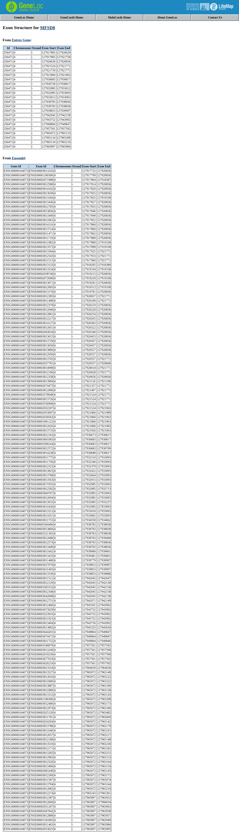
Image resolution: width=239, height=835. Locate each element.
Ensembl (18, 158)
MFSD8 (47, 27)
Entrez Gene (21, 40)
